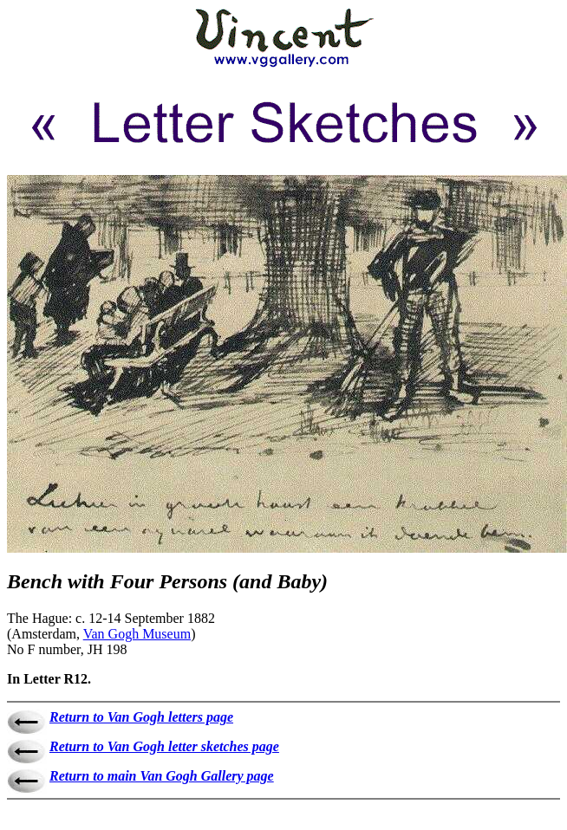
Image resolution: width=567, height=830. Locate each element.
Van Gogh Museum (137, 633)
